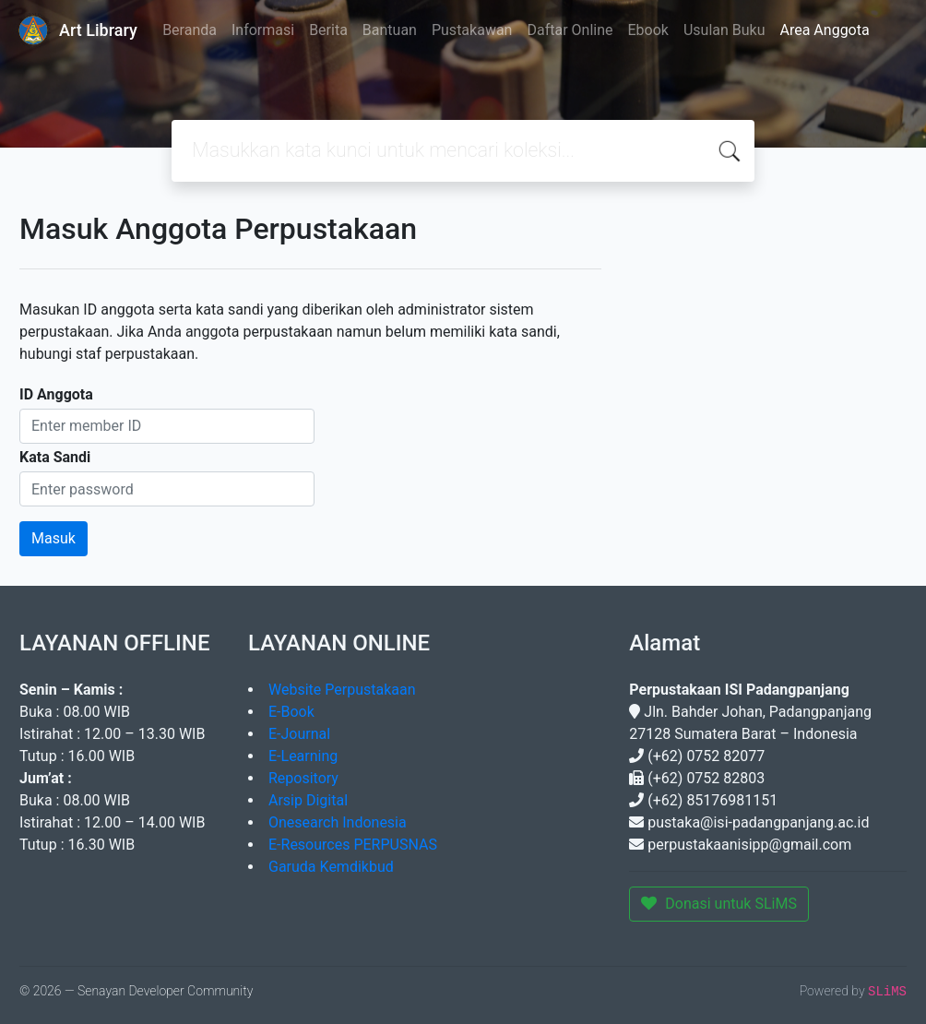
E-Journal (299, 734)
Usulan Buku (724, 30)
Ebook (647, 30)
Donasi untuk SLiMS (719, 903)
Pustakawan (472, 30)
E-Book (291, 711)
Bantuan (389, 30)
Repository (303, 778)
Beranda (189, 30)
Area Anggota (825, 30)
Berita (328, 30)
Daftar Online (569, 30)
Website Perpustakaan (342, 689)
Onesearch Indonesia (337, 822)
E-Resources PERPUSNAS (352, 844)
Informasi (263, 30)
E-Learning (303, 756)
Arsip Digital (308, 800)
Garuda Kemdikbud (331, 866)
